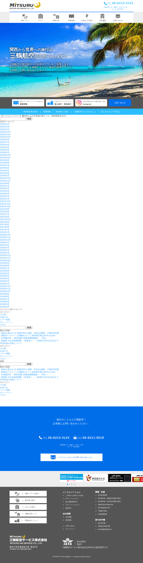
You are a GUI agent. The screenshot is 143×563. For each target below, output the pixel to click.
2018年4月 (5, 307)
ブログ (3, 325)
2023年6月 (5, 188)
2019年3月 (5, 278)
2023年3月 (5, 196)
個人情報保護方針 (71, 502)
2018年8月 (5, 296)
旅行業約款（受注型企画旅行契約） (110, 501)
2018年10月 (5, 291)
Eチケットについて (72, 498)
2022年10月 (5, 206)
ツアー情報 (5, 320)
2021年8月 (5, 224)
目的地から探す (62, 112)
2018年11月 (5, 289)
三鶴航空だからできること (85, 112)
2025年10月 (5, 137)
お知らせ (4, 317)
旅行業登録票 (102, 495)
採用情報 (69, 520)
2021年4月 (5, 227)
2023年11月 (5, 181)
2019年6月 (5, 271)
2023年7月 (5, 186)
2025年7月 (5, 142)
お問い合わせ (120, 103)
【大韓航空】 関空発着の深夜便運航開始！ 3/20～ (23, 338)
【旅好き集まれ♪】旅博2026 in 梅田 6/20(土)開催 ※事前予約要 (29, 333)
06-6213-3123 (59, 437)
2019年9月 (5, 263)
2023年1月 (5, 199)
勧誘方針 (69, 508)
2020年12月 (5, 235)
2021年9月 (5, 222)
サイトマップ (70, 529)
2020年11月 (5, 237)
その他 (3, 314)
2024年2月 (5, 176)
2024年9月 (5, 160)
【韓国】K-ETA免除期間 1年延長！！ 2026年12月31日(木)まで (29, 341)
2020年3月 (5, 248)
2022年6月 (5, 217)
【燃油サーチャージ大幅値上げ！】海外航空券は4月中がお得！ (28, 335)
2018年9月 (5, 294)
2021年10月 (5, 219)
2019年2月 (5, 281)
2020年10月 (5, 240)
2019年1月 (5, 284)
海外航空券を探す (30, 112)
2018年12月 (5, 286)
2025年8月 (5, 140)
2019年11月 (5, 258)
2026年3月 (5, 129)
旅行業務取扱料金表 (105, 529)
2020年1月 (5, 253)
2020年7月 (5, 242)
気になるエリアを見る (110, 112)
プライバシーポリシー (73, 505)
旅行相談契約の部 (104, 508)
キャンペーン (6, 322)
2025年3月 (5, 150)
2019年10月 (5, 260)
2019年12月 (5, 255)
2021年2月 (5, 230)
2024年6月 (5, 168)
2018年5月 (5, 304)
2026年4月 (5, 127)
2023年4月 (5, 194)
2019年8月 (5, 266)
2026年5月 (5, 124)
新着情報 (47, 112)
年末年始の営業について (11, 343)
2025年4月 (5, 147)
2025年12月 (5, 132)
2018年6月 (5, 302)
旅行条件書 (102, 523)
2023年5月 (5, 191)
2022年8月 (5, 212)
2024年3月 (5, 173)
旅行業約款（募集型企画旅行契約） (110, 498)
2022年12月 (5, 201)
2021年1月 (5, 232)
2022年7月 (5, 214)
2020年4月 (5, 245)
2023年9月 (5, 183)
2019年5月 (5, 273)
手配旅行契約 (102, 511)
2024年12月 (5, 155)
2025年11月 (5, 134)
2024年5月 (5, 170)
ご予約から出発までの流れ (74, 495)
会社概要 (69, 517)
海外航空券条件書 (104, 526)
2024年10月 (5, 158)
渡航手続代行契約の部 (105, 504)
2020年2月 (5, 250)
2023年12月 (5, 178)
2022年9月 (5, 209)
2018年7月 (5, 299)
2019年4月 (5, 276)
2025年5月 (5, 145)
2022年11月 (5, 204)
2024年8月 (5, 163)
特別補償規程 (102, 514)
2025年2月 (5, 152)
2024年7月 (5, 165)
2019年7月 (5, 268)
